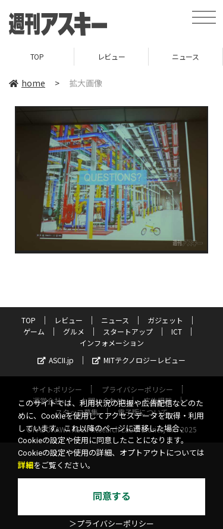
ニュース (185, 56)
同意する (112, 496)
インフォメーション (112, 343)
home (27, 83)
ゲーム (34, 331)
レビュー (111, 56)
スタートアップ (128, 331)
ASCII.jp (55, 360)
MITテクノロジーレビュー (139, 360)
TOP (37, 56)
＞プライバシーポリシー (111, 523)
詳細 (25, 465)
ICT (176, 331)
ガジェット (165, 320)
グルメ (73, 331)
